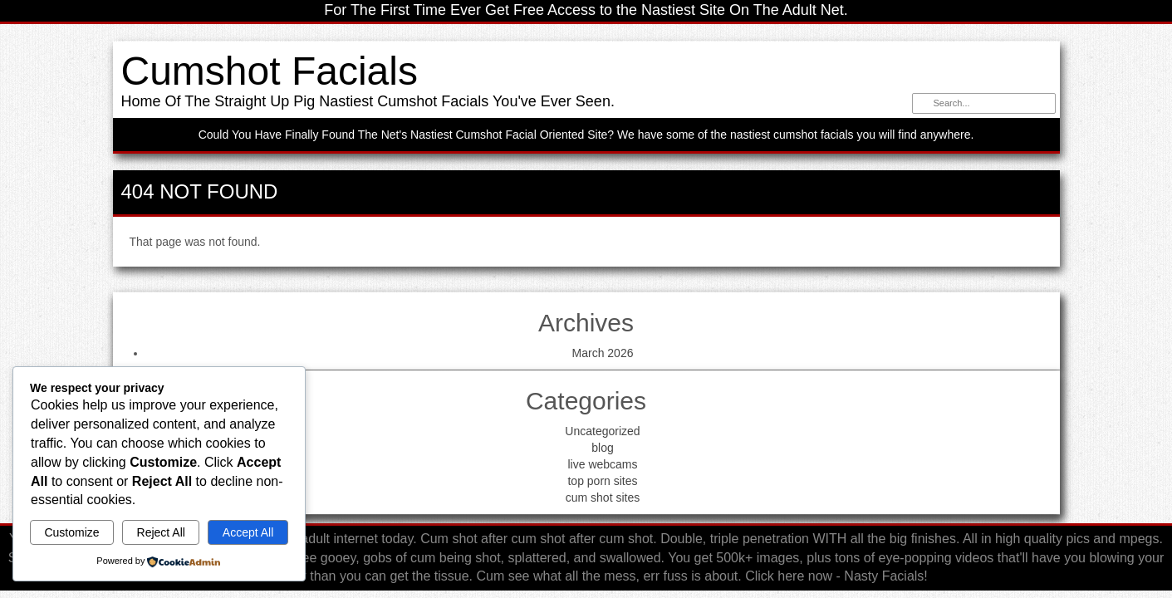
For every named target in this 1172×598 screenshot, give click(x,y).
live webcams (602, 464)
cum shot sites (603, 497)
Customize (71, 532)
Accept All (248, 532)
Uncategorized (602, 431)
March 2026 (603, 353)
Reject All (161, 532)
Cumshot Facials (269, 71)
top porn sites (602, 481)
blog (602, 447)
